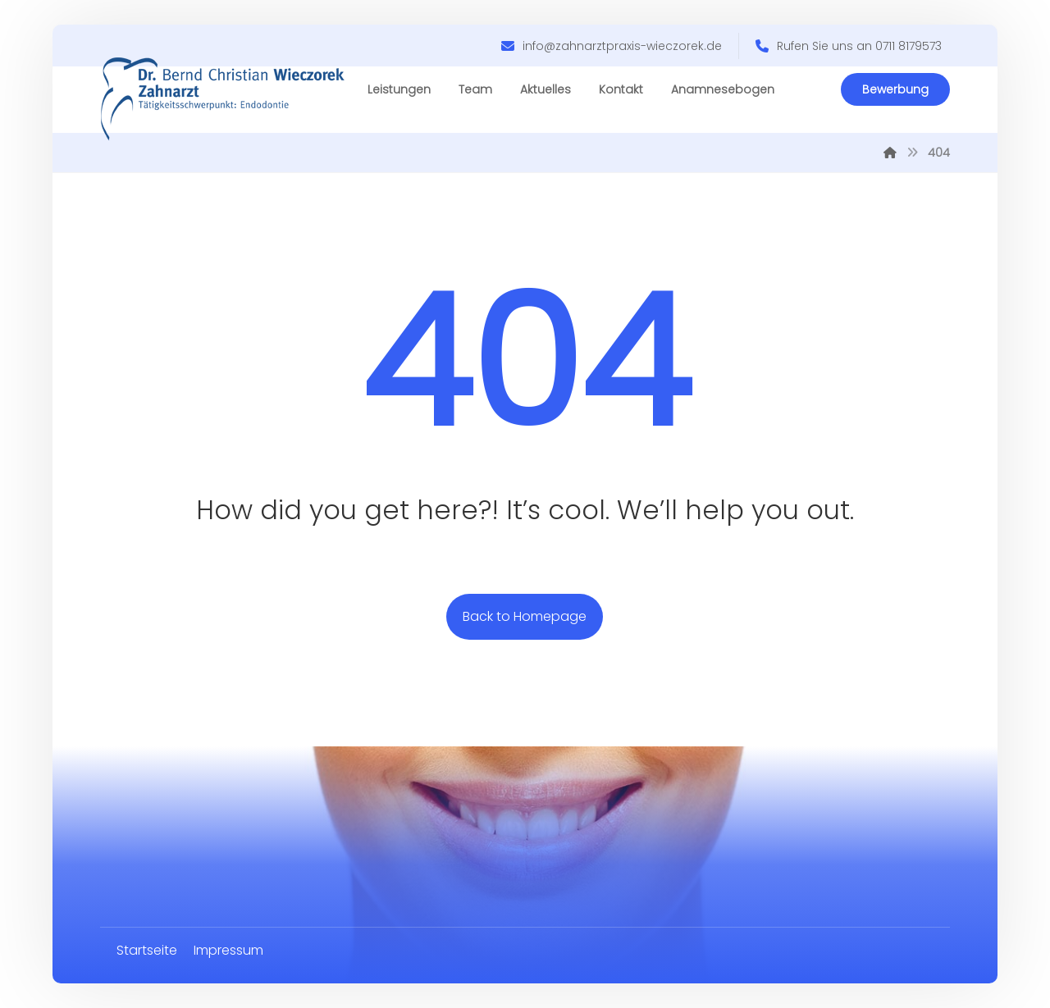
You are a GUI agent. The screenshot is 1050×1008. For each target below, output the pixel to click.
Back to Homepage (525, 616)
